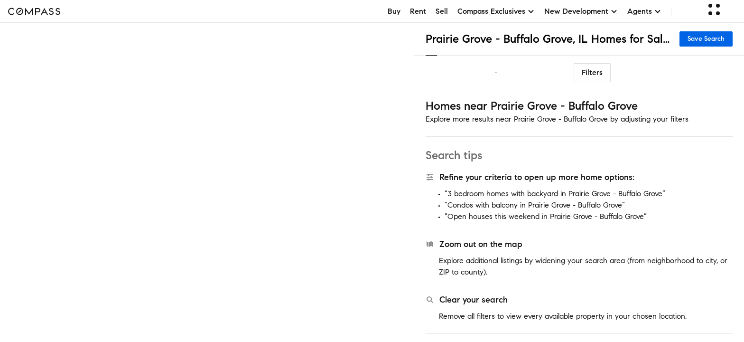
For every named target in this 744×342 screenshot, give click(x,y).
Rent (418, 11)
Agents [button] (644, 11)
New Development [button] (581, 11)
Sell (442, 11)
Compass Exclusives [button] (496, 11)
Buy (394, 11)
